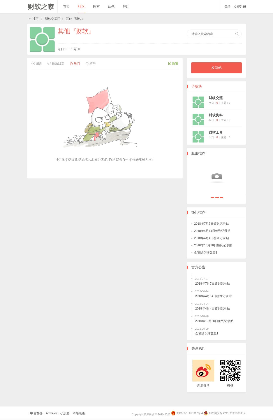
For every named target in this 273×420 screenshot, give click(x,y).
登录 (227, 6)
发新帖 (216, 68)
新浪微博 (203, 385)
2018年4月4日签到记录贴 (221, 197)
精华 (90, 63)
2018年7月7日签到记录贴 (212, 197)
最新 (37, 63)
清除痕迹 (79, 413)
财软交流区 (52, 18)
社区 (81, 6)
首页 (66, 6)
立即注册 (240, 6)
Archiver (51, 413)
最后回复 (55, 63)
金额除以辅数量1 (205, 252)
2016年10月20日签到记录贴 (213, 245)
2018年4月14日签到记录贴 (217, 197)
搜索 (96, 6)
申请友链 (36, 413)
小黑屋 (64, 413)
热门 (74, 63)
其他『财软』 (75, 18)
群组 (126, 6)
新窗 (173, 63)
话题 (111, 6)
